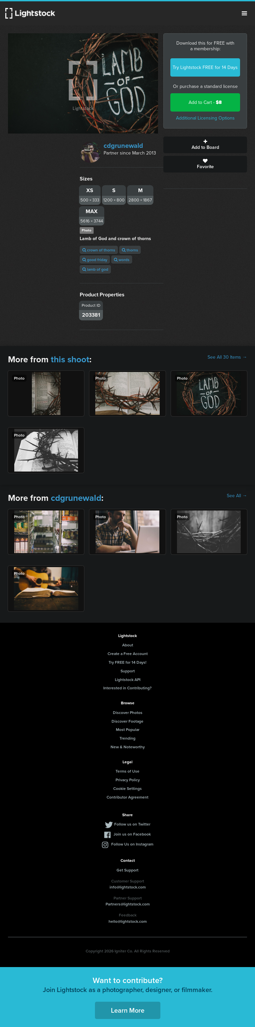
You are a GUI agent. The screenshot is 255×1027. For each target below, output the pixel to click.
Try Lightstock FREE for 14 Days (205, 67)
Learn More (127, 1010)
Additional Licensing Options (205, 118)
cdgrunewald (123, 146)
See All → (237, 496)
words (121, 259)
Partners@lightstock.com (128, 904)
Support (128, 671)
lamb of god (95, 269)
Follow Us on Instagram (132, 844)
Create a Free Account (128, 653)
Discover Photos (127, 712)
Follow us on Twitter (132, 824)
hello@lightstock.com (128, 921)
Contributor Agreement (127, 797)
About (127, 645)
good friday (94, 259)
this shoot (70, 359)
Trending (127, 738)
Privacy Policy (128, 780)
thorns (130, 250)
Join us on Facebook (132, 834)
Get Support (127, 870)
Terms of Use (127, 771)
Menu (244, 13)
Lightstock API (127, 679)
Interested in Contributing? (127, 688)
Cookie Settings (127, 788)
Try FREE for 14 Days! (127, 662)
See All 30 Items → (227, 357)
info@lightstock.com (128, 887)
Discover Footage (127, 721)
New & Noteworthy (128, 747)
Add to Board (205, 145)
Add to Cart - (205, 102)
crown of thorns (98, 250)
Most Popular (127, 729)
